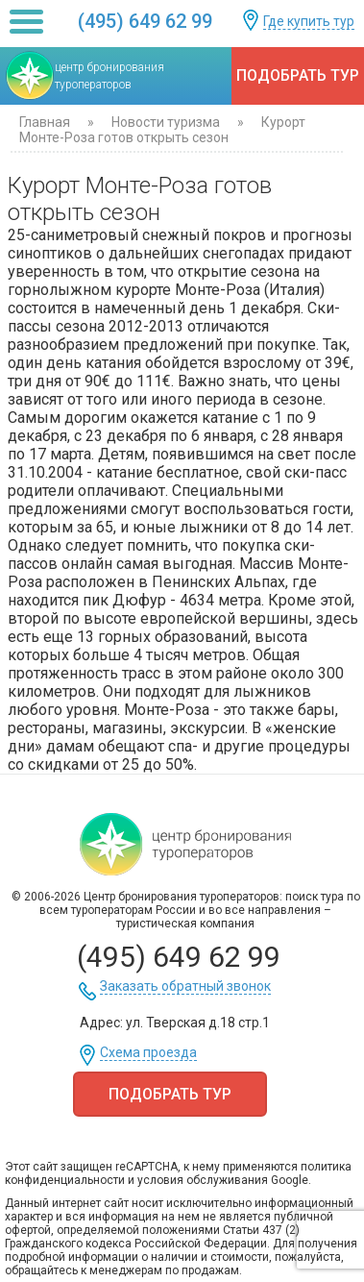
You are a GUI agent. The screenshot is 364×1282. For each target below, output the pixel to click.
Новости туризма (167, 122)
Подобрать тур (297, 75)
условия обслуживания (202, 1180)
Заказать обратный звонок (185, 986)
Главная (44, 122)
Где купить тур (308, 21)
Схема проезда (148, 1053)
